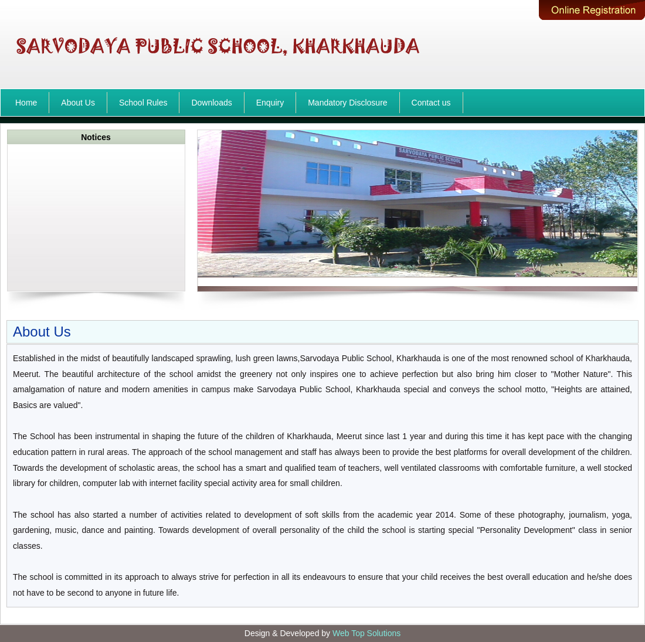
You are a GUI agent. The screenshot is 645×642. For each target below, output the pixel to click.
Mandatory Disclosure (347, 102)
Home (26, 102)
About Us (78, 102)
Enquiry (270, 102)
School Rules (143, 102)
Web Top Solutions (366, 633)
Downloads (211, 102)
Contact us (431, 102)
